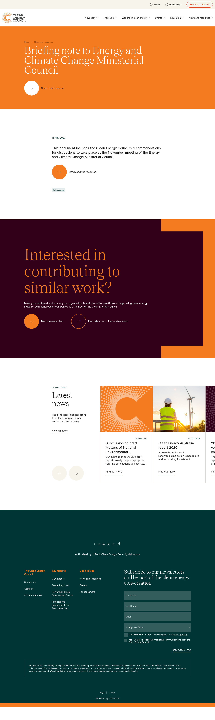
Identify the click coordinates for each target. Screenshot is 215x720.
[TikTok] (119, 557)
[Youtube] (113, 557)
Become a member (199, 4)
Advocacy (91, 18)
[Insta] (99, 557)
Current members (33, 608)
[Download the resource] (76, 172)
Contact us (30, 595)
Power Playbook (60, 598)
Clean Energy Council (106, 712)
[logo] (14, 17)
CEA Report (58, 592)
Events (160, 18)
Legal (102, 706)
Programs (110, 18)
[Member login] (173, 4)
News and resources (201, 18)
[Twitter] (108, 557)
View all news (60, 431)
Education (176, 18)
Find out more (114, 472)
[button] (59, 473)
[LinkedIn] (103, 557)
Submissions (58, 190)
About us (28, 602)
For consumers (87, 605)
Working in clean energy (136, 18)
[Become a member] (45, 321)
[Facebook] (95, 557)
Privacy (112, 706)
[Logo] (107, 536)
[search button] (155, 4)
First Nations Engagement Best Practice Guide (61, 618)
